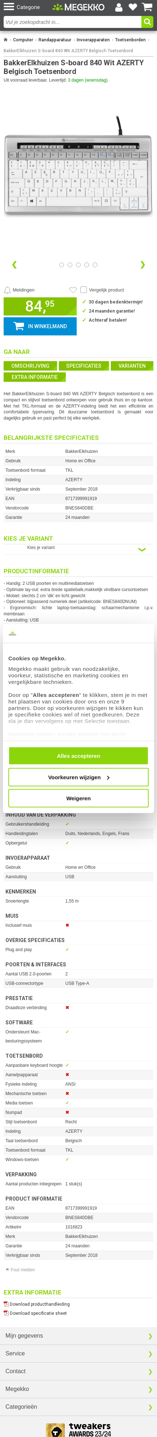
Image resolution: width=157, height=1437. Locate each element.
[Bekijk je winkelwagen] (147, 7)
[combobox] (73, 22)
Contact (15, 1371)
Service (15, 1353)
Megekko (17, 1389)
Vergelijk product (106, 290)
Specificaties (83, 366)
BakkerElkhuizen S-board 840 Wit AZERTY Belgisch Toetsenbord (68, 50)
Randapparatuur (55, 39)
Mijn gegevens (24, 1336)
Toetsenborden (130, 39)
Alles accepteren (78, 756)
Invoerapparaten (93, 39)
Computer (23, 39)
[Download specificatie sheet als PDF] (78, 1311)
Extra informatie (35, 377)
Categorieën (21, 1407)
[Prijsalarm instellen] (19, 290)
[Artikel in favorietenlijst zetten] (73, 290)
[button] (27, 7)
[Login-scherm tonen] (119, 7)
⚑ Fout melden (20, 1269)
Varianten (132, 366)
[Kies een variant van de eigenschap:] (78, 549)
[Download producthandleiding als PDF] (78, 1302)
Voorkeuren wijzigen (78, 777)
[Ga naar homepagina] (78, 7)
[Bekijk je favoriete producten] (133, 7)
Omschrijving (30, 366)
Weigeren (78, 798)
